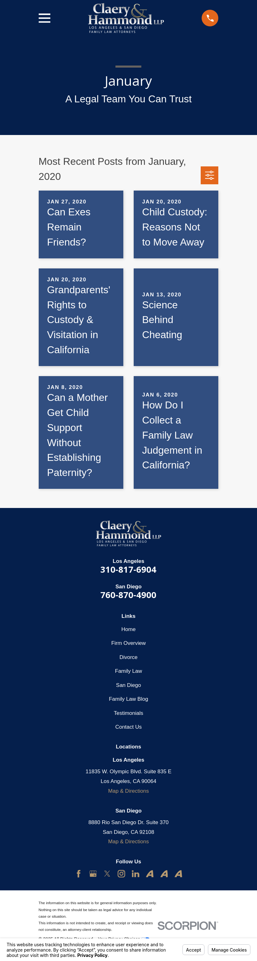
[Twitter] (107, 873)
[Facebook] (78, 873)
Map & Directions (128, 791)
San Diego (128, 685)
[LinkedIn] (135, 873)
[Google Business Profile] (93, 873)
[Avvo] (150, 873)
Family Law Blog (128, 699)
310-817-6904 (128, 569)
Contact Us (128, 727)
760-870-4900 (128, 595)
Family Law (128, 671)
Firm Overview (128, 643)
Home (128, 629)
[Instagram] (121, 873)
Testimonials (128, 713)
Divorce (129, 657)
